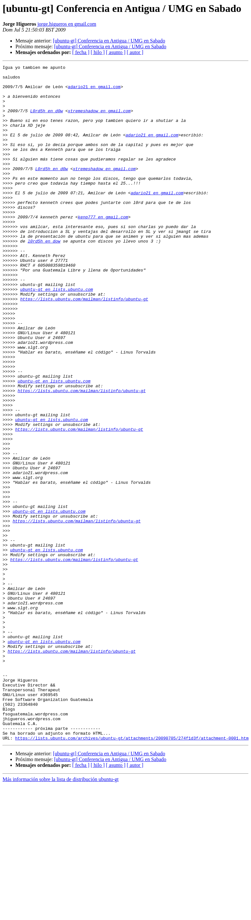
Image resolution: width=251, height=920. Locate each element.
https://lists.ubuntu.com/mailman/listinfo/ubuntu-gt (84, 346)
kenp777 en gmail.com (103, 248)
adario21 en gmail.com (94, 91)
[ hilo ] (98, 52)
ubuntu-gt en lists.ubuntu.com (56, 334)
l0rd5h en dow (44, 277)
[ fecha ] (80, 52)
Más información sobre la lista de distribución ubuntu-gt (60, 914)
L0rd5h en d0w (46, 120)
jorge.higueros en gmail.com (66, 24)
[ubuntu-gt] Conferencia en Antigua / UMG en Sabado (109, 40)
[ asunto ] (115, 52)
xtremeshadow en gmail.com (99, 120)
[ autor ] (135, 52)
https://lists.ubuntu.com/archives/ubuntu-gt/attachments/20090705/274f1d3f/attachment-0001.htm (131, 873)
